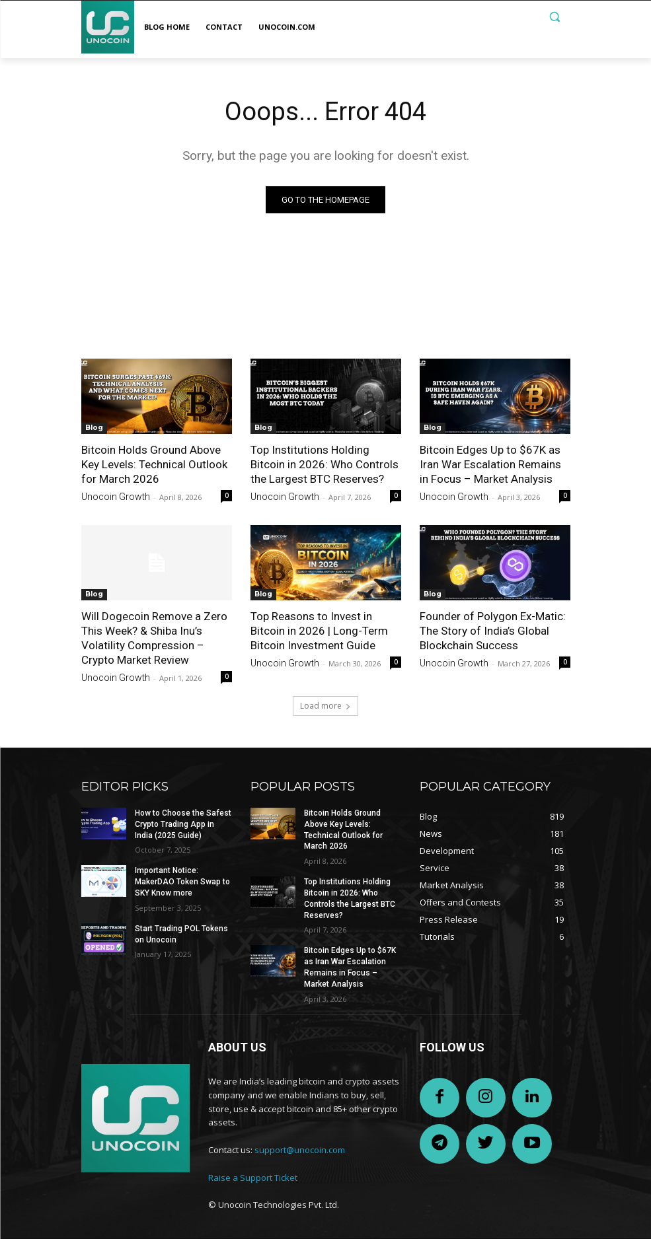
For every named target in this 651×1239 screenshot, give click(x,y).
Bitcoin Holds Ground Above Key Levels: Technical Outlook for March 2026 (154, 464)
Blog (94, 427)
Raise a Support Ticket (252, 1178)
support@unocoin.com (299, 1150)
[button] (554, 16)
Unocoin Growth (115, 497)
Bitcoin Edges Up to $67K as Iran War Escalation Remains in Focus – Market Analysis (490, 464)
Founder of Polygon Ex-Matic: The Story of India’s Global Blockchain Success (493, 631)
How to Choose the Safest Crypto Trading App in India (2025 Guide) (183, 824)
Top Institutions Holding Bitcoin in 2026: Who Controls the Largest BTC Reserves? (324, 464)
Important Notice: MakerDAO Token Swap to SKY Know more (182, 882)
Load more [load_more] (325, 705)
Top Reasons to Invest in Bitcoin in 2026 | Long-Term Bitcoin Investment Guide (319, 631)
